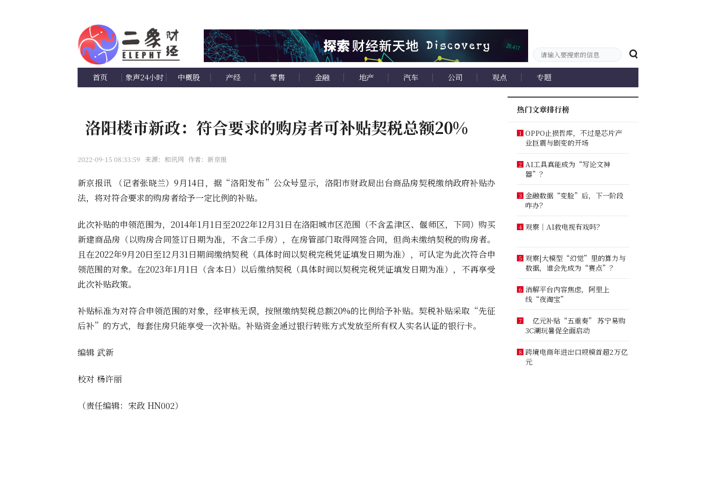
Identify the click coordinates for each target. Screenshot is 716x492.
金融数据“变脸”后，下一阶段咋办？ (574, 200)
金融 (322, 77)
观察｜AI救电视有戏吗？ (564, 227)
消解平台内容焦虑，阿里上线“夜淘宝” (567, 294)
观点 (499, 77)
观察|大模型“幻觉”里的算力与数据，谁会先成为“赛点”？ (575, 263)
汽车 (410, 77)
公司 (455, 77)
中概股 (189, 77)
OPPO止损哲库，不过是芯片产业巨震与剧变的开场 (573, 138)
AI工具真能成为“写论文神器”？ (567, 169)
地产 (366, 77)
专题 (544, 77)
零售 (277, 77)
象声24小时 (144, 77)
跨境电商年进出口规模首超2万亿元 (576, 356)
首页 (100, 77)
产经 (233, 77)
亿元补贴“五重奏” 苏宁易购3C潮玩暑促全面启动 (575, 325)
